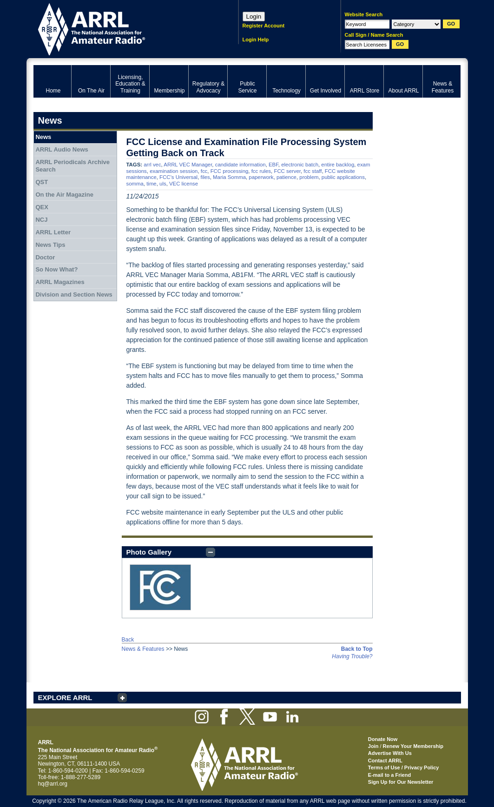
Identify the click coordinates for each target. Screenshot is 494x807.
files (205, 177)
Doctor (45, 257)
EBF (273, 164)
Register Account (264, 25)
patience (286, 177)
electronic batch (299, 164)
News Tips (50, 244)
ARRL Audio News (61, 149)
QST (41, 182)
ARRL (124, 28)
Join (373, 746)
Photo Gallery (149, 552)
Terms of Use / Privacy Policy (403, 767)
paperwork (261, 177)
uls (162, 183)
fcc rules (261, 171)
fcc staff (312, 171)
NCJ (41, 219)
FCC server (287, 171)
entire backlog (337, 164)
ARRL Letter (53, 232)
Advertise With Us (390, 753)
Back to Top (357, 649)
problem (308, 177)
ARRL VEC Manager (188, 164)
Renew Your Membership (413, 746)
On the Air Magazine (64, 194)
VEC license (183, 183)
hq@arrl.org (53, 784)
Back (128, 639)
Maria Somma (229, 177)
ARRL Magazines (59, 281)
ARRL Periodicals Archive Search (72, 166)
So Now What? (56, 269)
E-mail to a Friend (389, 775)
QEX (41, 207)
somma (135, 183)
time (151, 183)
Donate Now (383, 739)
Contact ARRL (385, 760)
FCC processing (230, 171)
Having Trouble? (352, 656)
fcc (204, 171)
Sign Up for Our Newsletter (401, 782)
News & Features (143, 649)
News (43, 136)
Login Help (256, 39)
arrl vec (152, 164)
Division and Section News (73, 294)
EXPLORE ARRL (65, 697)
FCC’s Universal (178, 177)
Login (254, 16)
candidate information (240, 164)
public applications (343, 177)
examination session (174, 171)
